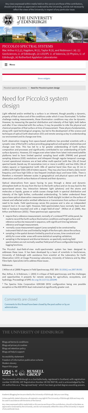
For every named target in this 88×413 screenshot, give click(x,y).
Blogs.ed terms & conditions (15, 341)
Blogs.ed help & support (13, 351)
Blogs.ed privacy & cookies (14, 345)
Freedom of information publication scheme (22, 359)
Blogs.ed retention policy (14, 348)
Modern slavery (9, 363)
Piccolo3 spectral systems (27, 47)
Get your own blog (61, 394)
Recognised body (29, 384)
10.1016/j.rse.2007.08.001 (70, 269)
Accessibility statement (13, 356)
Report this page (10, 366)
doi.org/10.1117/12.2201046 (44, 279)
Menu (12, 66)
